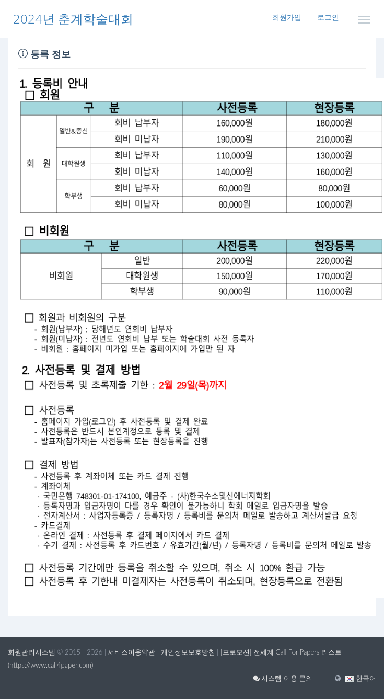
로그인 (328, 17)
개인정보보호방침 (188, 652)
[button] (360, 678)
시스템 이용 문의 (283, 678)
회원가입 (286, 17)
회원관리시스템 (31, 652)
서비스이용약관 (131, 652)
